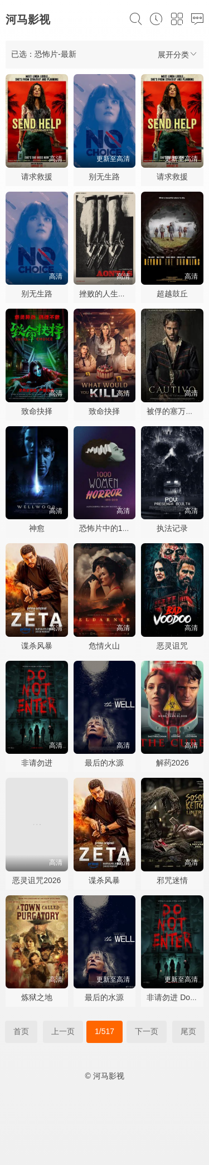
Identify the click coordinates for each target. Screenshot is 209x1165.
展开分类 (178, 54)
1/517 (104, 1031)
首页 (21, 1031)
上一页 (63, 1031)
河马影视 (28, 19)
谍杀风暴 (36, 645)
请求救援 (36, 176)
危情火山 (104, 645)
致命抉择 (36, 411)
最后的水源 (104, 762)
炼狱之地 (36, 997)
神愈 (37, 528)
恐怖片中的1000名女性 (119, 528)
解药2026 (172, 762)
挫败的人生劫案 (106, 293)
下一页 (146, 1031)
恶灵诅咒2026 (36, 880)
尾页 (188, 1031)
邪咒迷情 (172, 880)
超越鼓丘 (172, 293)
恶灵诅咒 (172, 645)
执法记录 (172, 528)
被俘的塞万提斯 (174, 411)
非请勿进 (36, 762)
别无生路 (104, 176)
